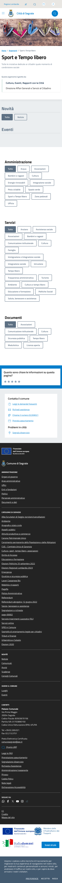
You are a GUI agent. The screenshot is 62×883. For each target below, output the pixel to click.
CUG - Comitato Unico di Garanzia (17, 546)
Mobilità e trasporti (10, 584)
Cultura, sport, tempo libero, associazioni (20, 550)
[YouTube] (17, 801)
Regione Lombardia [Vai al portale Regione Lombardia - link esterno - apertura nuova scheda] (11, 4)
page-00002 (7, 614)
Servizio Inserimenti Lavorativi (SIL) (18, 618)
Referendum (7, 597)
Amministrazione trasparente (15, 770)
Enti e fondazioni (9, 489)
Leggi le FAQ (7, 753)
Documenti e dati (9, 502)
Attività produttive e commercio (16, 533)
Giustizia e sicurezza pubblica (15, 576)
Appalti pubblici (8, 529)
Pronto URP (9, 747)
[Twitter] (12, 801)
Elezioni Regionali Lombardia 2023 (17, 567)
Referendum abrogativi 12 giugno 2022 (19, 601)
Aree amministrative (11, 481)
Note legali (6, 783)
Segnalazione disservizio (12, 761)
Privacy (5, 774)
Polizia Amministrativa (12, 593)
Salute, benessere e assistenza (15, 606)
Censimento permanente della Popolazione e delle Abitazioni (29, 542)
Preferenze (32, 879)
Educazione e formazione (13, 559)
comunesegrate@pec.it (12, 741)
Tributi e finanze (9, 635)
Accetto (45, 879)
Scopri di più (50, 844)
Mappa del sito (8, 817)
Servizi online (8, 623)
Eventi (4, 694)
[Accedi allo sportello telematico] (43, 4)
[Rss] (27, 801)
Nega (55, 879)
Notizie (20, 117)
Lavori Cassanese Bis (11, 580)
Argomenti (13, 50)
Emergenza (7, 572)
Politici (5, 493)
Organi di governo (10, 476)
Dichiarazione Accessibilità (13, 787)
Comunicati (7, 663)
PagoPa (5, 589)
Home (4, 50)
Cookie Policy (7, 778)
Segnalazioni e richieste (12, 610)
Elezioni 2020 (8, 644)
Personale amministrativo (13, 498)
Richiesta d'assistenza (11, 766)
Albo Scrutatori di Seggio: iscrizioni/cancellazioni (23, 516)
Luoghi (5, 690)
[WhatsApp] (3, 801)
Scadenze (6, 671)
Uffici (4, 485)
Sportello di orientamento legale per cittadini (22, 631)
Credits (5, 814)
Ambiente (6, 521)
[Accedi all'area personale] (53, 4)
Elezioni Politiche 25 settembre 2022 (18, 563)
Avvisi (4, 667)
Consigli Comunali (10, 676)
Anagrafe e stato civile (12, 525)
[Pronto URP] (34, 4)
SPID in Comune (9, 627)
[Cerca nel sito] (55, 13)
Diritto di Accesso (9, 555)
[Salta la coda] (25, 4)
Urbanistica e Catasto (11, 640)
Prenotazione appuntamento (14, 757)
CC (3, 811)
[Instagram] (22, 801)
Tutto (7, 117)
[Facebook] (8, 801)
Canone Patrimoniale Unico (14, 538)
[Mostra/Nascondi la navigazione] (3, 13)
